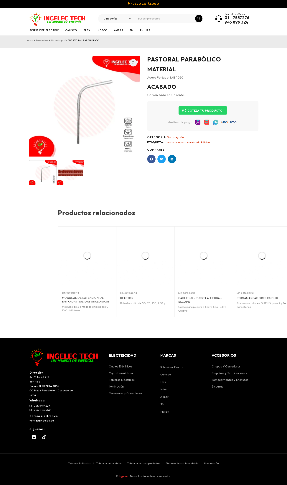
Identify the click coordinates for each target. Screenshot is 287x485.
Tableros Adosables (109, 463)
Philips (145, 30)
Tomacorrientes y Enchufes (230, 380)
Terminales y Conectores (125, 393)
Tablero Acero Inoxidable (182, 463)
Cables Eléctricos (120, 366)
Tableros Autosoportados (143, 463)
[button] (124, 62)
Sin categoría (58, 40)
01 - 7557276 (237, 17)
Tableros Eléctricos (122, 380)
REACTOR (267, 298)
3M (131, 30)
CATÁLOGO (150, 4)
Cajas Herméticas (121, 373)
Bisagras (217, 386)
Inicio (30, 40)
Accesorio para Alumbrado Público (198, 142)
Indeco (102, 30)
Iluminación (116, 386)
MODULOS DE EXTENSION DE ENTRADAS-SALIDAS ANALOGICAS (226, 299)
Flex (87, 30)
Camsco (71, 30)
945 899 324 (236, 22)
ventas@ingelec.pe (41, 420)
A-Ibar (118, 30)
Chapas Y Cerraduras (226, 366)
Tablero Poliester (79, 463)
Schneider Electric (44, 30)
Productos (42, 40)
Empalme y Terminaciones (229, 373)
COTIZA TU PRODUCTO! (212, 110)
